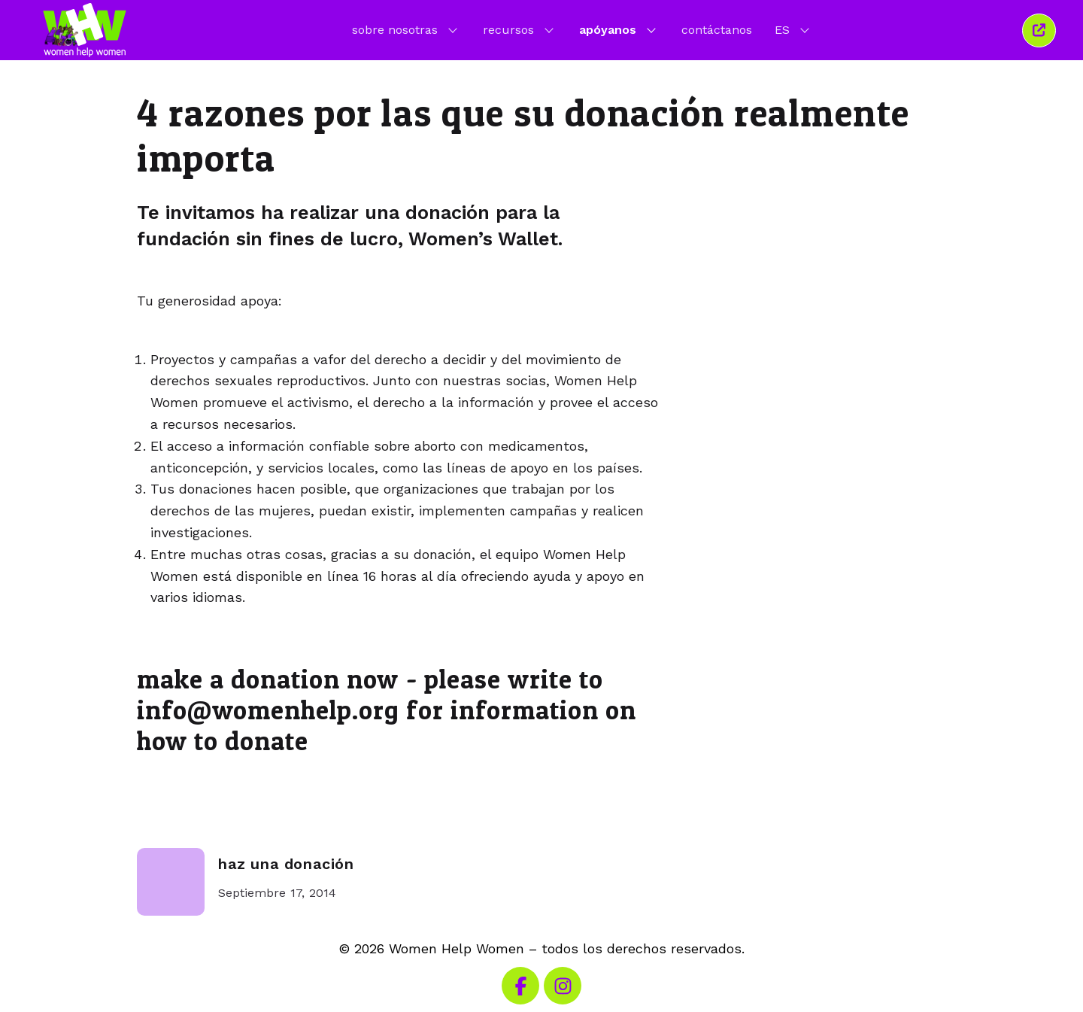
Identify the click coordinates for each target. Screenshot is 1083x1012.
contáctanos (716, 30)
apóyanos (619, 29)
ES (793, 29)
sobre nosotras (406, 29)
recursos (520, 29)
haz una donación (286, 864)
